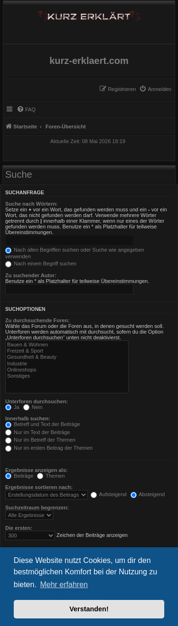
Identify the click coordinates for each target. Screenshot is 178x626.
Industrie (67, 364)
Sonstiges (67, 376)
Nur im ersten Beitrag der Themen (49, 448)
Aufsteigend (109, 494)
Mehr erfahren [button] (64, 585)
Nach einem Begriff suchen (40, 263)
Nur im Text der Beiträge (37, 432)
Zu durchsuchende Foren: (37, 320)
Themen (51, 476)
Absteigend (148, 494)
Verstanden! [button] (88, 609)
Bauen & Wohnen (67, 345)
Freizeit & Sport (67, 351)
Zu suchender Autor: (30, 275)
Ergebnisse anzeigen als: (36, 470)
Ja (12, 407)
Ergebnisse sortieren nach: (39, 487)
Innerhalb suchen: (27, 418)
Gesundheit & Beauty (67, 357)
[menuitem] (155, 89)
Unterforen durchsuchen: (36, 401)
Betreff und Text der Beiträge (42, 424)
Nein (33, 407)
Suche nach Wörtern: (31, 204)
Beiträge (19, 476)
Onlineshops (67, 370)
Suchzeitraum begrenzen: (37, 507)
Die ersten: (18, 528)
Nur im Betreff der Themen (40, 440)
